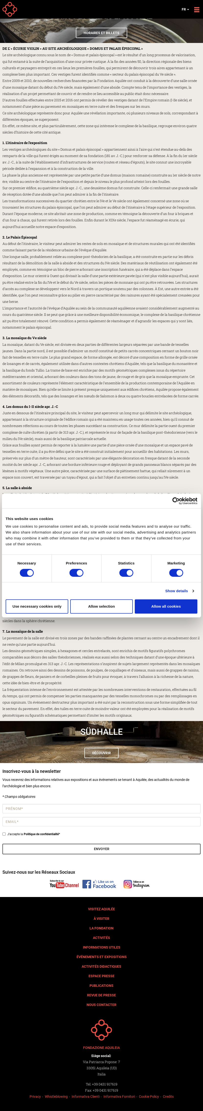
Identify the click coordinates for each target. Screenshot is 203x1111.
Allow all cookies (166, 606)
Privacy (35, 1096)
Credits (168, 1096)
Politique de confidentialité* (42, 834)
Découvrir (101, 753)
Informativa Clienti (86, 1096)
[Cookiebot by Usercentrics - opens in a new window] (176, 501)
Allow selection (101, 606)
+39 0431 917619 (104, 1084)
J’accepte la (31, 834)
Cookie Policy (149, 1096)
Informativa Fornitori (119, 1096)
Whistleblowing (56, 1096)
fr (185, 9)
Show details (176, 591)
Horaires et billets (101, 33)
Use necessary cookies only (36, 606)
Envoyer (101, 849)
